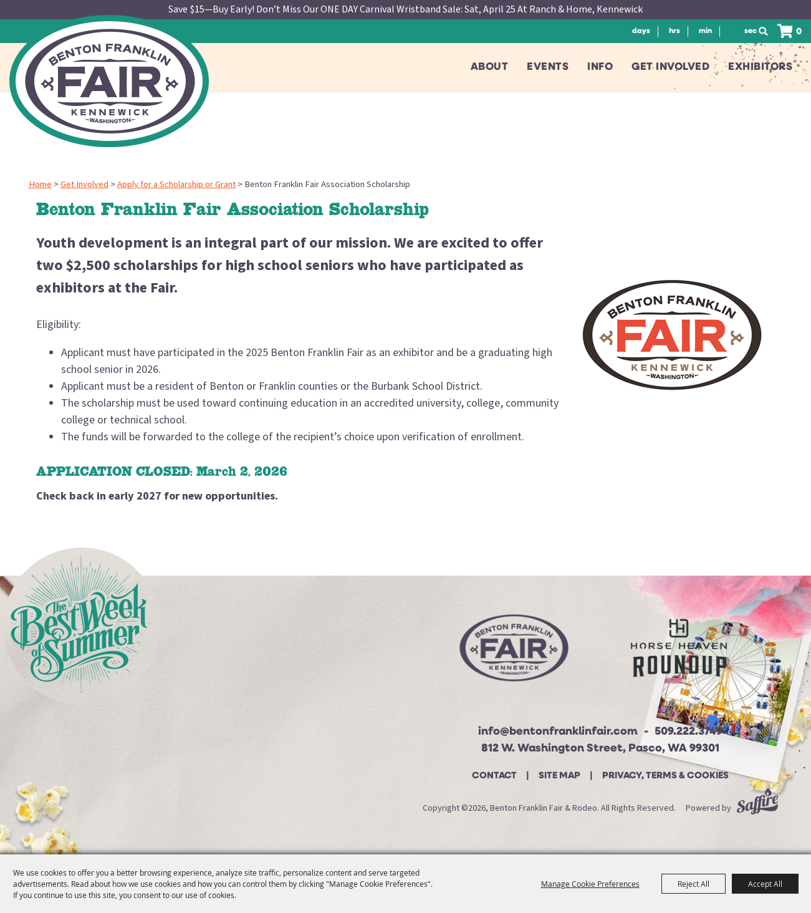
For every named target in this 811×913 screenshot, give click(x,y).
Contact (494, 776)
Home (40, 184)
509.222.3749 (688, 732)
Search (767, 31)
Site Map (559, 776)
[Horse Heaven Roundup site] (679, 652)
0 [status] (799, 32)
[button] (672, 335)
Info (600, 67)
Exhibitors (760, 67)
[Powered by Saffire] (757, 808)
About (490, 67)
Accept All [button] (765, 884)
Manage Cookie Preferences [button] (590, 884)
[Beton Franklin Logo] (512, 653)
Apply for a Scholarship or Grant (176, 184)
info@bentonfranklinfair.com (558, 732)
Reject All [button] (693, 884)
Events (548, 67)
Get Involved (670, 67)
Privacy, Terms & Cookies (665, 776)
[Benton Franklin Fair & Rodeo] (109, 81)
